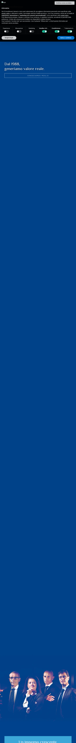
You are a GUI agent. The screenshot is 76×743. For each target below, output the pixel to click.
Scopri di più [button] (9, 33)
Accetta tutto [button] (67, 33)
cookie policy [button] (64, 11)
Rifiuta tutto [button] (52, 33)
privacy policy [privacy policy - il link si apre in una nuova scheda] (6, 9)
